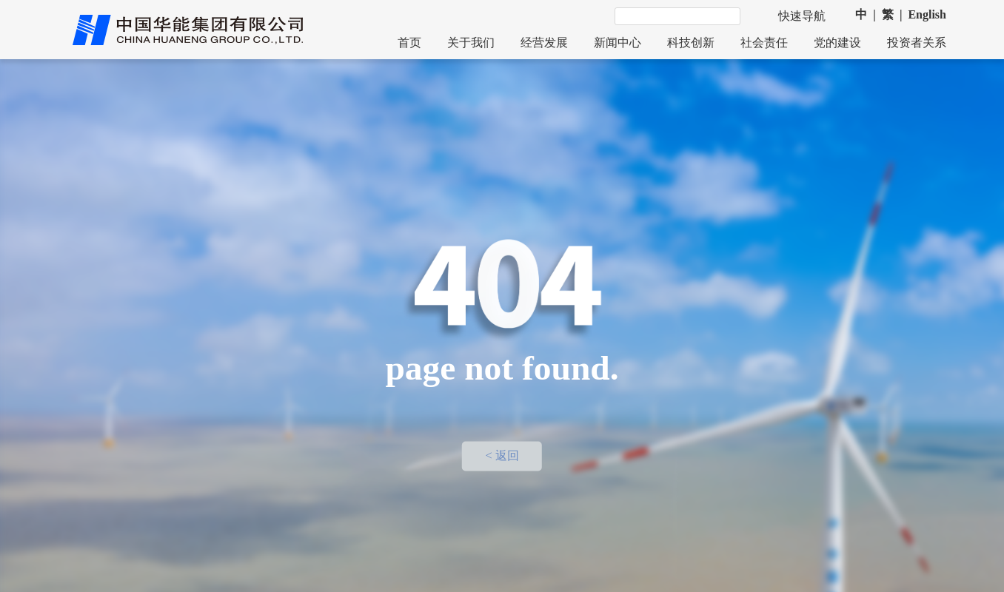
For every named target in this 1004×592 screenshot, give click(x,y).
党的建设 (837, 42)
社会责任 (764, 42)
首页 (409, 42)
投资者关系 (916, 42)
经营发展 (544, 42)
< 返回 (501, 456)
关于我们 (471, 42)
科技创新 (690, 42)
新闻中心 (617, 42)
